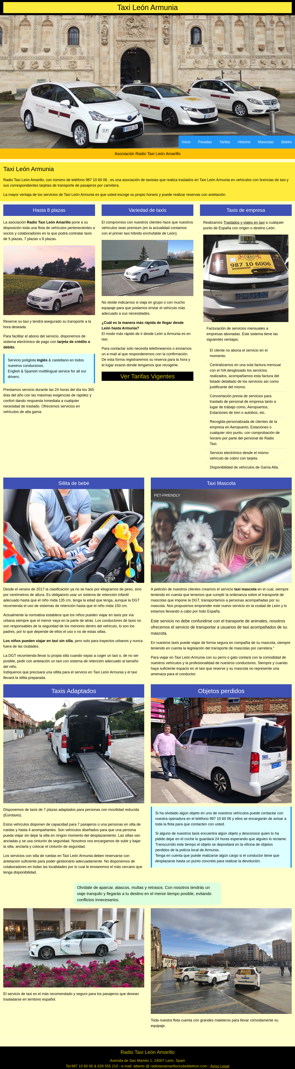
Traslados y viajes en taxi (244, 222)
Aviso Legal (219, 1066)
